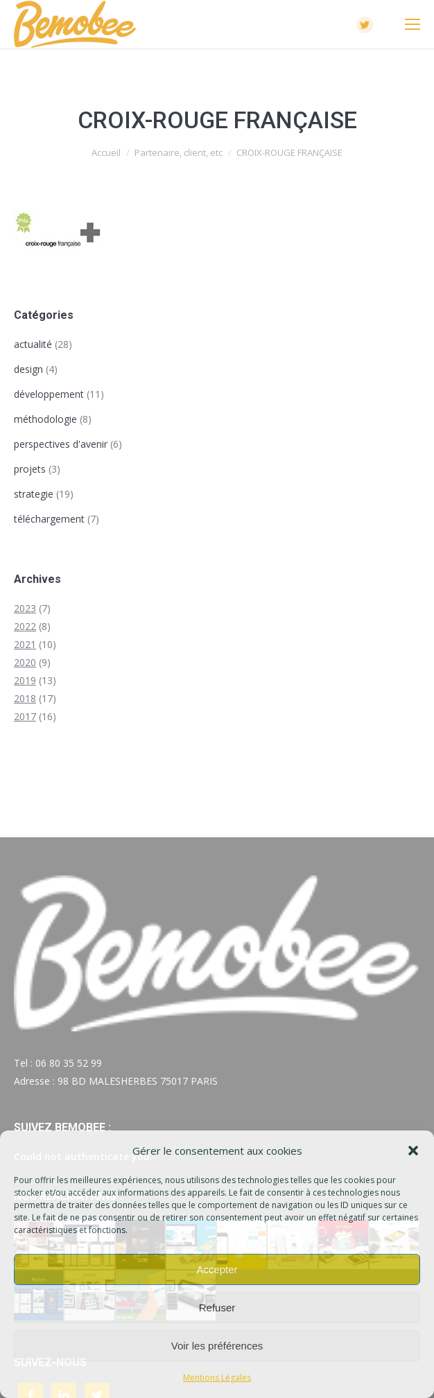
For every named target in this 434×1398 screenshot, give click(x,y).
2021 (25, 644)
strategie (33, 493)
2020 (25, 662)
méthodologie (45, 419)
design (28, 369)
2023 (25, 608)
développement (49, 394)
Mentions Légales (217, 1377)
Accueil (106, 152)
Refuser (217, 1307)
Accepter (216, 1269)
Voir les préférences (217, 1346)
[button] (413, 1150)
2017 (25, 716)
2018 (25, 698)
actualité (33, 344)
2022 (25, 626)
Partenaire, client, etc (178, 152)
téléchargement (49, 518)
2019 (25, 680)
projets (30, 468)
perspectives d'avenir (60, 444)
